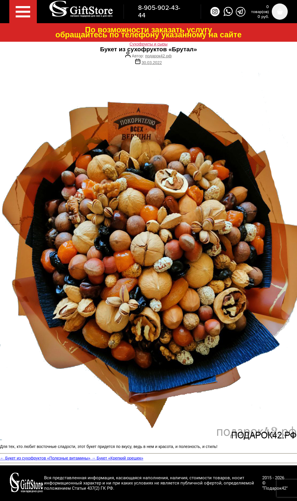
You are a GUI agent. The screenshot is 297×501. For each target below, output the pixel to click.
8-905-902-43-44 (159, 11)
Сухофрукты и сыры (148, 44)
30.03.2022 (152, 62)
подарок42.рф (158, 56)
